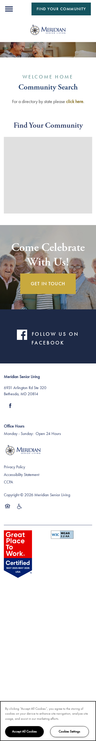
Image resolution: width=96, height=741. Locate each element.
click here (74, 101)
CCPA (8, 482)
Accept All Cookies (24, 731)
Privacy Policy (14, 467)
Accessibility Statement (21, 474)
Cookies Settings (69, 731)
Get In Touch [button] (48, 284)
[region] (48, 721)
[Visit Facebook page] (10, 405)
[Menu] (9, 9)
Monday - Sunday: (19, 433)
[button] (61, 9)
